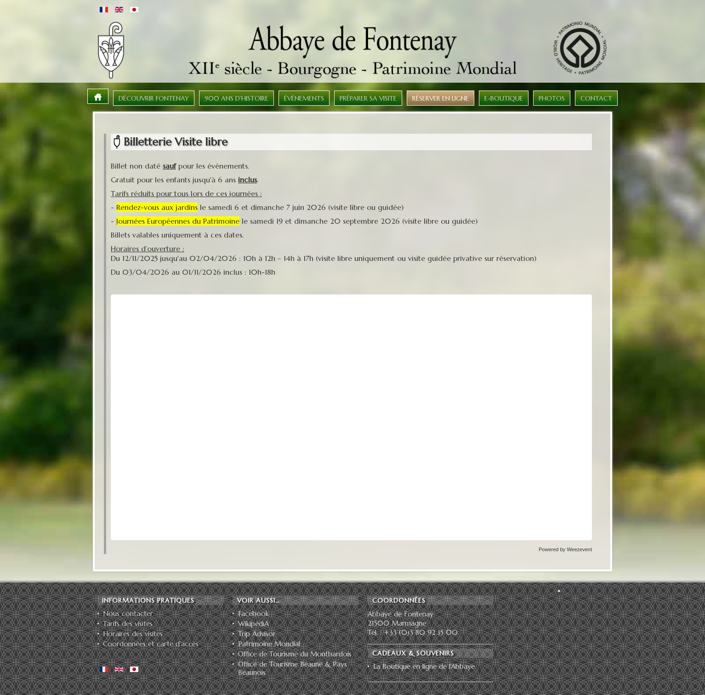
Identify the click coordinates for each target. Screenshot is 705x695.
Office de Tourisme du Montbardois (295, 654)
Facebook (253, 614)
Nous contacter (128, 614)
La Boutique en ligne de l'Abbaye (424, 666)
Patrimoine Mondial (269, 644)
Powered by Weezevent (565, 549)
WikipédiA (253, 624)
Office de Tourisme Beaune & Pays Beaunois (292, 668)
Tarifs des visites (128, 624)
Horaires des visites (133, 634)
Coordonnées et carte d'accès (151, 644)
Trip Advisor (257, 634)
